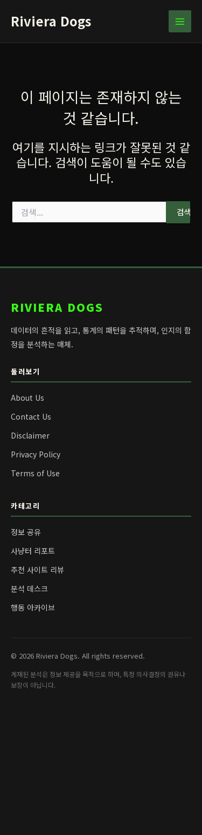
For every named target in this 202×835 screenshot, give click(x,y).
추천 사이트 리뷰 (37, 569)
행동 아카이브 (33, 607)
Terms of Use (35, 473)
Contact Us (31, 416)
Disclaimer (30, 435)
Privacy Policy (35, 454)
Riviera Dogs (51, 20)
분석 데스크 (29, 588)
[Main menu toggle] (180, 21)
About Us (27, 397)
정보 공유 (26, 531)
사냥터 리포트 (33, 550)
